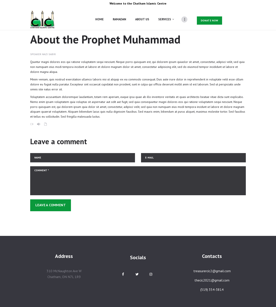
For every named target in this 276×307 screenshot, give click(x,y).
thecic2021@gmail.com (211, 280)
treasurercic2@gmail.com (212, 271)
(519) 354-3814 (212, 289)
